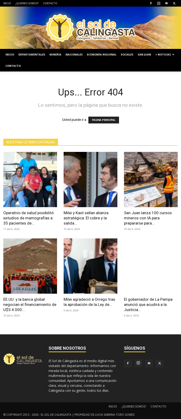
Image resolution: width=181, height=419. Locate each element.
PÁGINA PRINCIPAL (103, 120)
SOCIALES (127, 54)
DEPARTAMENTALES (31, 54)
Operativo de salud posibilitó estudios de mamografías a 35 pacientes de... (28, 217)
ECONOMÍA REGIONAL (101, 54)
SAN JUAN (144, 54)
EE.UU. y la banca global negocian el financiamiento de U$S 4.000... (29, 304)
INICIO (7, 3)
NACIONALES (74, 54)
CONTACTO (50, 3)
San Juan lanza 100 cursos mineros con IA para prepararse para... (148, 217)
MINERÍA (55, 54)
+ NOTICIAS (164, 54)
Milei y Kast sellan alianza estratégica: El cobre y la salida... (86, 217)
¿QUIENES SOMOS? (27, 3)
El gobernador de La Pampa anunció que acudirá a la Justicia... (148, 304)
